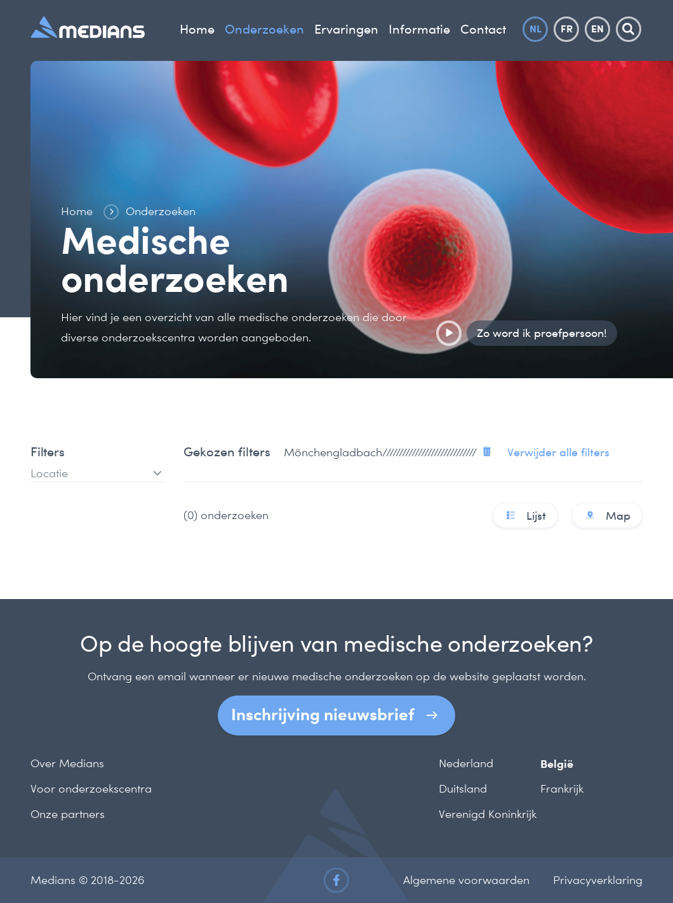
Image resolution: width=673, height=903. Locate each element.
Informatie (419, 29)
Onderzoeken (264, 29)
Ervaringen (346, 29)
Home (197, 29)
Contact (483, 29)
